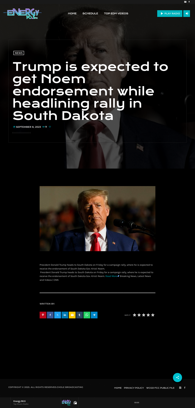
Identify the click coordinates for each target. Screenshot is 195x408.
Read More (111, 276)
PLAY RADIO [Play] (170, 13)
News (19, 53)
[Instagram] (185, 2)
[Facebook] (189, 2)
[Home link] (22, 13)
